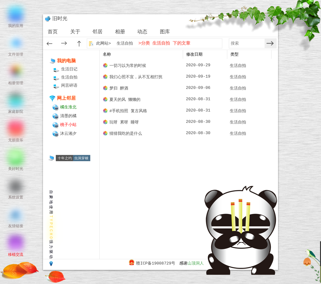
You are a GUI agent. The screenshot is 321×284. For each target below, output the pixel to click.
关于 (75, 32)
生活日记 (69, 69)
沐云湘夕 (68, 133)
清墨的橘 (68, 116)
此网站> (104, 43)
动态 (142, 32)
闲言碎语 (69, 85)
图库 (165, 32)
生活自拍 (125, 43)
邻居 (97, 32)
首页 (53, 32)
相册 (120, 32)
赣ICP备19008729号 (155, 263)
